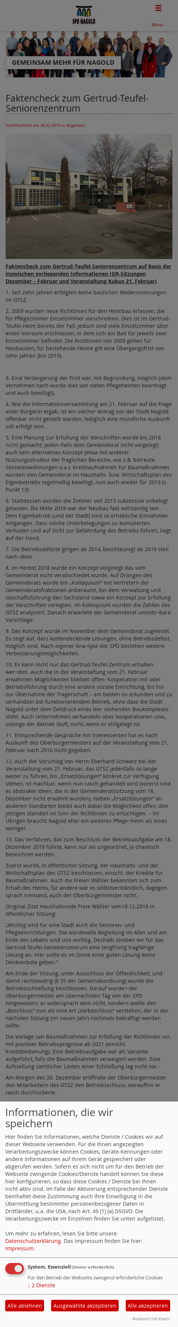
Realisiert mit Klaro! (151, 1318)
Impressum (19, 1248)
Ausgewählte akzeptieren (84, 1305)
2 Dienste (41, 1285)
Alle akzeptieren (148, 1305)
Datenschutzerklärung (33, 1240)
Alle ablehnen (24, 1305)
